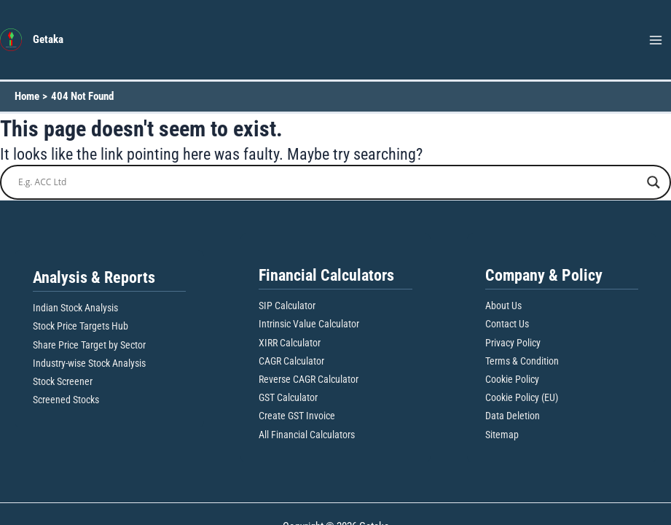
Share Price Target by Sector (89, 345)
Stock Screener (63, 381)
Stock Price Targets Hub (80, 326)
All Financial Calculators (307, 434)
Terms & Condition (522, 361)
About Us (503, 305)
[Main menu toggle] (655, 40)
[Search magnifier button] (653, 182)
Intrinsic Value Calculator (309, 324)
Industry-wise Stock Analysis (89, 363)
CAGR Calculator (291, 361)
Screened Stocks (66, 399)
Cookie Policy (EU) (521, 397)
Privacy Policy (513, 343)
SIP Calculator (287, 305)
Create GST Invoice (297, 415)
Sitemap (502, 434)
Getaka (48, 39)
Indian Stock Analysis (75, 308)
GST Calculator (288, 397)
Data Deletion (512, 415)
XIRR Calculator (290, 343)
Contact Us (507, 324)
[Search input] (329, 182)
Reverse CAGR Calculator (308, 379)
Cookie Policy (512, 379)
